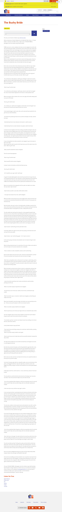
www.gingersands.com (22, 469)
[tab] (40, 10)
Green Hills (7, 6)
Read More (54, 3)
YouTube (5, 486)
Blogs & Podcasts (35, 15)
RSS (4, 481)
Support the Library (52, 15)
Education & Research (18, 15)
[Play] (34, 33)
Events (27, 15)
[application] (20, 33)
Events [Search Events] (49, 10)
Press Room (29, 502)
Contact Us (12, 1)
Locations (8, 1)
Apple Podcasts (7, 478)
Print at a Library (43, 502)
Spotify (5, 483)
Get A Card (46, 1)
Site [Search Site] (45, 10)
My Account (54, 1)
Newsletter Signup (23, 507)
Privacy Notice (35, 502)
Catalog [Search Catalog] (40, 10)
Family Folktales (46, 30)
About (17, 502)
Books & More (8, 15)
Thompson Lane (8, 3)
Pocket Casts (6, 480)
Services (43, 15)
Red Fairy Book (23, 37)
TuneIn (5, 484)
